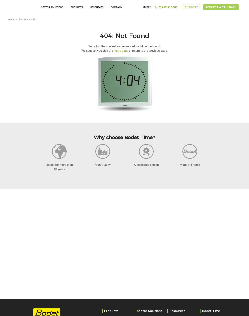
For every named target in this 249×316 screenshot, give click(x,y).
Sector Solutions (52, 7)
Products (77, 7)
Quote (147, 7)
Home (11, 19)
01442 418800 (167, 7)
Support (191, 7)
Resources (96, 7)
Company (116, 7)
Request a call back (220, 7)
